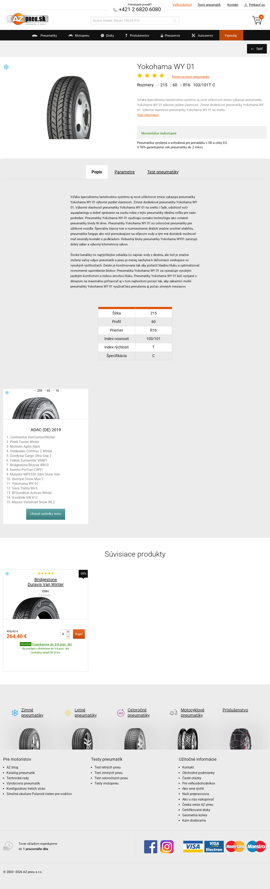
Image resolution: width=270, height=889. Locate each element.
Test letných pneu (107, 751)
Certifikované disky (196, 793)
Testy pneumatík (209, 5)
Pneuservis (167, 37)
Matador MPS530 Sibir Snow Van (35, 474)
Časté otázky (191, 762)
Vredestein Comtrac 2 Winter (31, 451)
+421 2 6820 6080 (140, 9)
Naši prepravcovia (195, 777)
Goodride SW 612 (25, 497)
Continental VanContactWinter (32, 437)
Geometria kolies (194, 799)
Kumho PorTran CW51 (26, 470)
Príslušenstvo (137, 35)
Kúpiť (78, 634)
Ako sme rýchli (193, 772)
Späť (259, 49)
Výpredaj (231, 35)
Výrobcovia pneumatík (23, 767)
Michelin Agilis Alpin (25, 446)
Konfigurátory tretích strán (26, 772)
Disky (105, 37)
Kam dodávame (194, 804)
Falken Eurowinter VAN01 (28, 460)
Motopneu (76, 37)
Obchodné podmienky (198, 756)
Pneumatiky (42, 37)
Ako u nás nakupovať (198, 783)
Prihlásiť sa (253, 5)
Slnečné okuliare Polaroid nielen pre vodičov (39, 777)
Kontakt (232, 5)
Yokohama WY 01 (25, 484)
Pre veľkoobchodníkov (198, 767)
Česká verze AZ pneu (197, 788)
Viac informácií (148, 115)
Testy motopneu (106, 767)
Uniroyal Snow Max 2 (27, 479)
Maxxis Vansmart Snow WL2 (33, 502)
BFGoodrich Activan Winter (32, 493)
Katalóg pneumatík (21, 756)
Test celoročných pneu (111, 762)
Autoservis (199, 37)
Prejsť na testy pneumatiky (190, 77)
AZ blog (12, 751)
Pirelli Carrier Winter (24, 442)
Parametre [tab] (125, 171)
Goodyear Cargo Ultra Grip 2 (30, 456)
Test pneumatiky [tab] (162, 171)
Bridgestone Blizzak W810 (29, 465)
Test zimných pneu (108, 756)
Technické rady (18, 762)
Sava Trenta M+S (25, 488)
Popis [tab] (97, 171)
